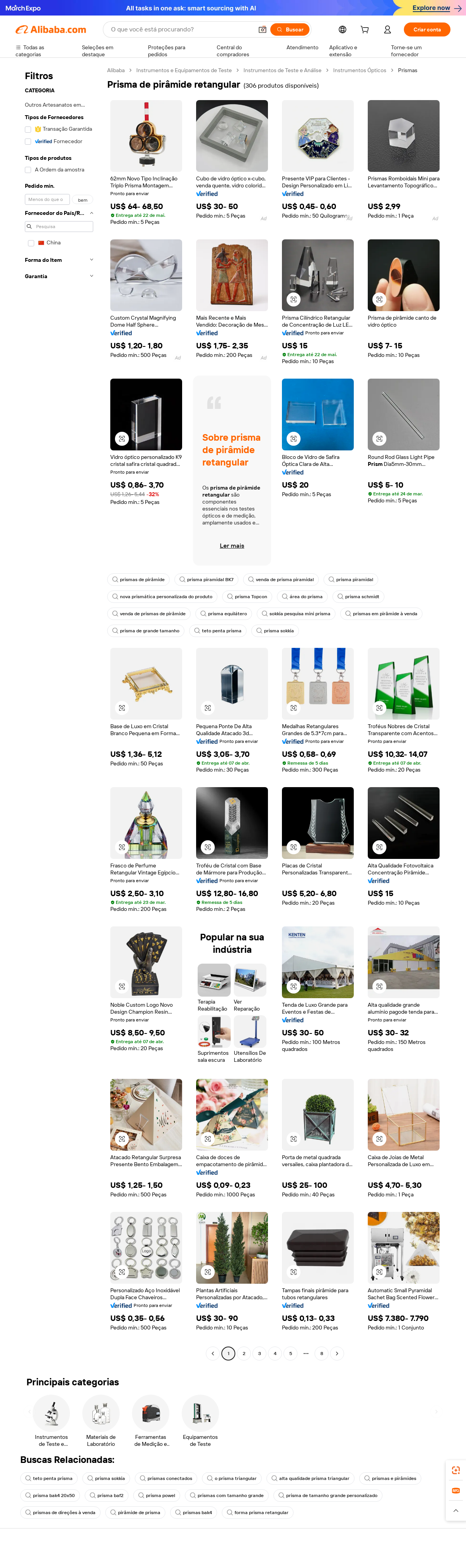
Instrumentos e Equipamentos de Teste (184, 70)
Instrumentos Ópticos (359, 70)
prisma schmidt (358, 597)
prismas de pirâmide (138, 579)
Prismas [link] (407, 70)
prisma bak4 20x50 (50, 1495)
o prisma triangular (232, 1478)
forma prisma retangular (258, 1512)
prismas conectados (166, 1478)
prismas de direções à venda (60, 1512)
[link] (456, 1470)
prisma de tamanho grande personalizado (327, 1495)
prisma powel (156, 1495)
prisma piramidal (351, 579)
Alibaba (116, 70)
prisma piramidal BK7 (206, 579)
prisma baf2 (106, 1495)
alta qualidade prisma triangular (310, 1478)
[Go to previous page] (213, 1354)
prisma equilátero (223, 614)
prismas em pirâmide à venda (381, 614)
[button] (262, 29)
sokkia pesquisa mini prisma (296, 614)
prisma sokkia (275, 631)
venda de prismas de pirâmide (149, 614)
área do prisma (302, 597)
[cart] (366, 31)
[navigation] (59, 713)
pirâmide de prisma (135, 1512)
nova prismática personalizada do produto (162, 597)
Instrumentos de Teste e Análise (282, 70)
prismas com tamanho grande (227, 1495)
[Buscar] (290, 29)
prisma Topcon (247, 597)
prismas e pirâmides (390, 1478)
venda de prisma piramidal (281, 579)
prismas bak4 (193, 1512)
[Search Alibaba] (181, 29)
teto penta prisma (218, 631)
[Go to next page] (337, 1354)
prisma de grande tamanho (145, 631)
